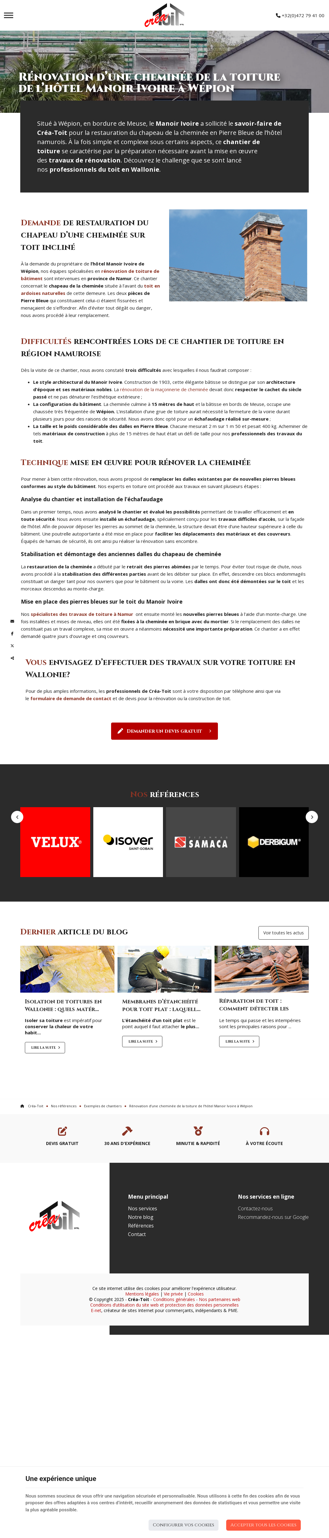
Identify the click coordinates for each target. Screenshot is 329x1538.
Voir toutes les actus (283, 1034)
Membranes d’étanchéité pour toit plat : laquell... (161, 1107)
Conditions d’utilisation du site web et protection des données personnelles (164, 1407)
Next (312, 871)
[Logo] (164, 15)
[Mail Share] (12, 621)
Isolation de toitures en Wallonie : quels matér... (63, 1107)
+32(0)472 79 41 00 (300, 15)
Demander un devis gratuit (164, 731)
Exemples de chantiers (103, 1207)
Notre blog (140, 1318)
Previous (17, 871)
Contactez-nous (255, 1310)
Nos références (63, 1207)
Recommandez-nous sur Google (273, 1318)
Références (141, 1327)
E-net (96, 1412)
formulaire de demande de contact (70, 698)
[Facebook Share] (12, 633)
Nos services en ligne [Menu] (266, 1298)
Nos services (142, 1310)
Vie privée (173, 1396)
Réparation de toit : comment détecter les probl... (254, 1110)
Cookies (196, 1396)
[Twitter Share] (12, 646)
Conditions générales (174, 1401)
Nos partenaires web (219, 1401)
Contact (137, 1336)
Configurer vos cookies (183, 1525)
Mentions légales (142, 1396)
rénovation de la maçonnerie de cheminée (164, 389)
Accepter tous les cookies (263, 1525)
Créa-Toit (31, 1207)
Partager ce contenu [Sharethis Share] (12, 658)
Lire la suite (43, 1149)
